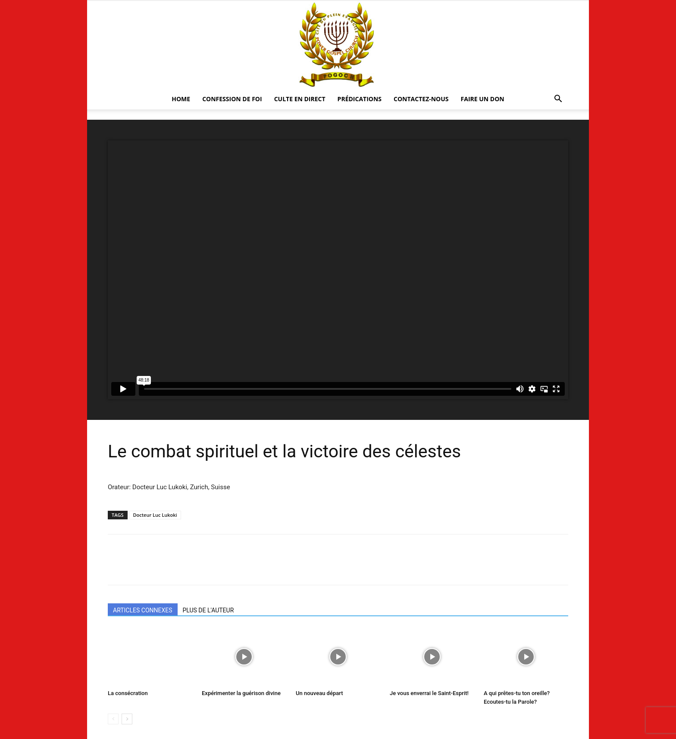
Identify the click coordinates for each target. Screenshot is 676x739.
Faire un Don (482, 99)
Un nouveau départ (319, 693)
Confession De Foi (232, 99)
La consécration (128, 693)
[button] (558, 100)
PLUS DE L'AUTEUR (208, 610)
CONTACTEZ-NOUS (421, 99)
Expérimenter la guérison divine (241, 693)
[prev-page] (113, 719)
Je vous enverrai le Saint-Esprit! (429, 693)
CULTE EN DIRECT (299, 99)
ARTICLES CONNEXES (142, 610)
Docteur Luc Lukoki (155, 515)
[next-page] (127, 719)
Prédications (360, 99)
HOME (181, 99)
